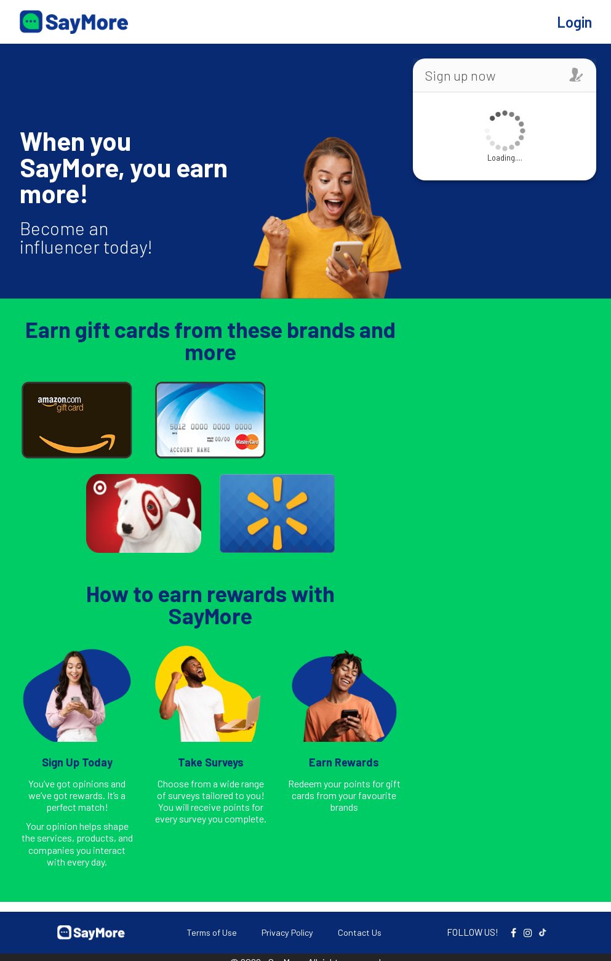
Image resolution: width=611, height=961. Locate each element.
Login (574, 22)
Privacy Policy (287, 932)
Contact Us (359, 932)
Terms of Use (211, 932)
